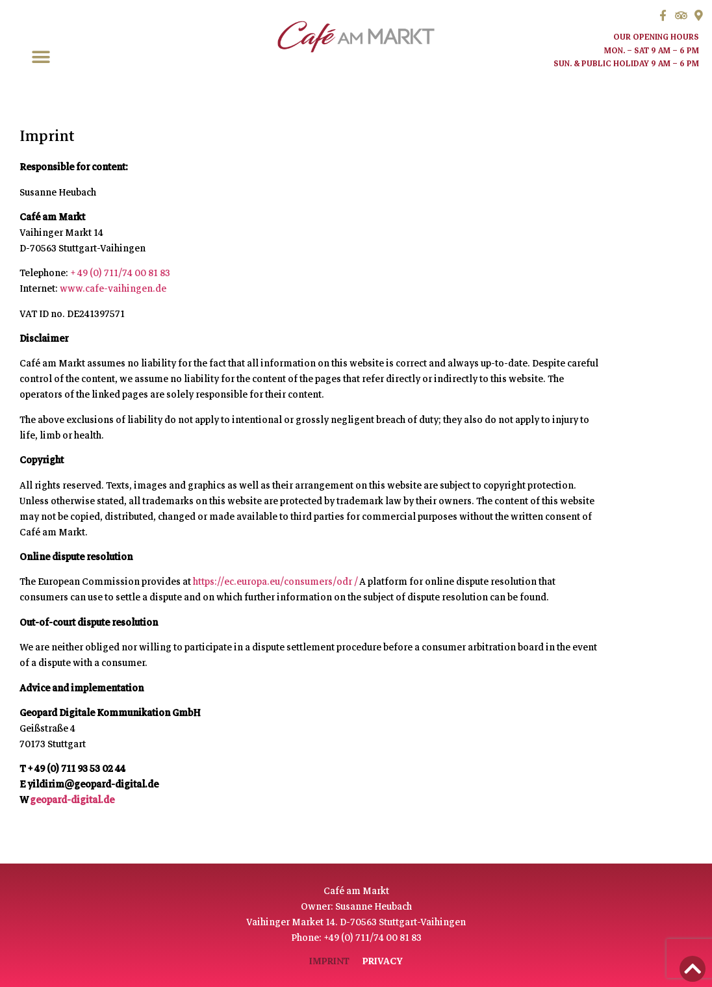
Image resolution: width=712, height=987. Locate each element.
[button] (40, 57)
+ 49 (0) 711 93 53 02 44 (76, 768)
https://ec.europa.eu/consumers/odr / (276, 581)
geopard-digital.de (72, 800)
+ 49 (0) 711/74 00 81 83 (120, 273)
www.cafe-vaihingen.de (113, 288)
